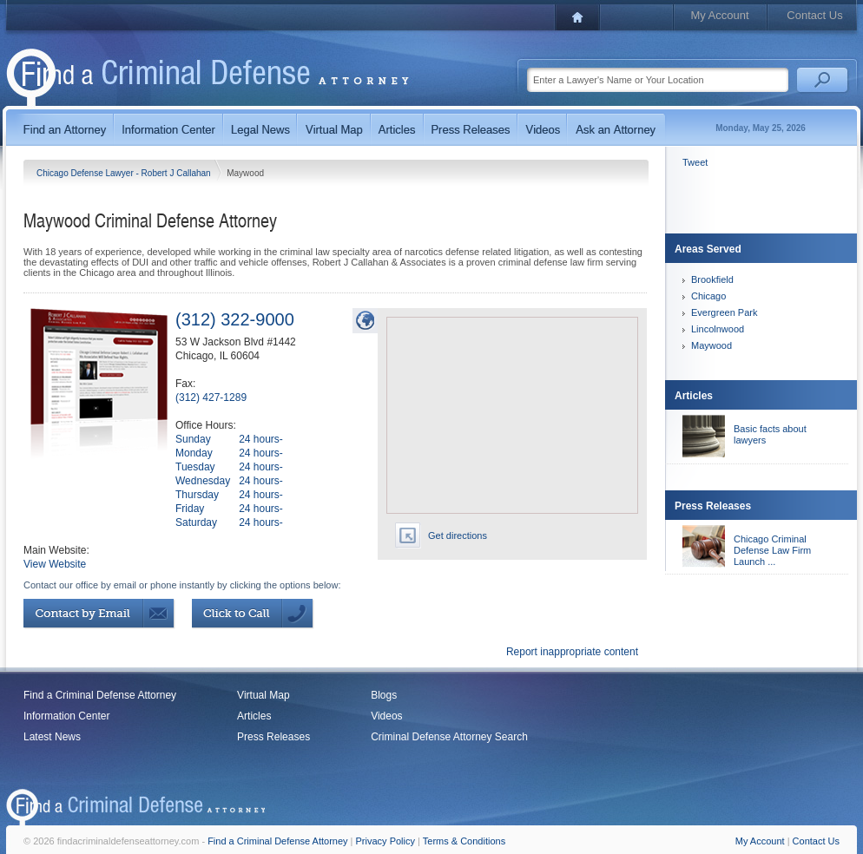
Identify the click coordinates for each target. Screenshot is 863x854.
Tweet (695, 162)
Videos (386, 716)
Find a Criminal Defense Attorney (99, 695)
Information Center (66, 716)
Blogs (384, 695)
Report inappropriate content (572, 652)
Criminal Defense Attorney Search (449, 737)
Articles (254, 716)
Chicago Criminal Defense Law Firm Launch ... (772, 550)
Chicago (708, 296)
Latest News (52, 737)
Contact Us (814, 15)
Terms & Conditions (464, 841)
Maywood (711, 345)
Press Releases (273, 737)
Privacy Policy (385, 841)
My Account (719, 15)
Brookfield (712, 279)
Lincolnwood (717, 329)
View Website (54, 564)
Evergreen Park (724, 312)
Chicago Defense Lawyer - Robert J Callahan (124, 173)
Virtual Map (263, 695)
